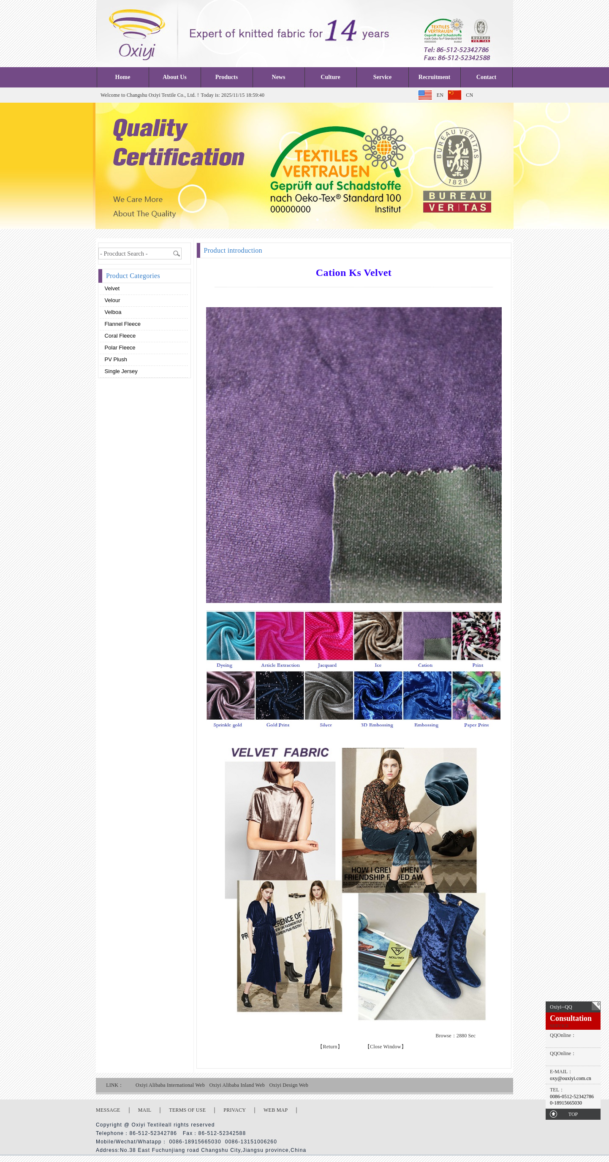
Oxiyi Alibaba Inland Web (237, 1085)
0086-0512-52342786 (572, 1096)
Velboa (112, 312)
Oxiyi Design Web (288, 1085)
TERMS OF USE (187, 1110)
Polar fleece (119, 347)
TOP (573, 1114)
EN (440, 95)
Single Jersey (120, 371)
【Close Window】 (385, 1047)
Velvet (111, 288)
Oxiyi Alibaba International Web (170, 1085)
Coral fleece (119, 336)
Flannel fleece (122, 324)
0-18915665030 (566, 1103)
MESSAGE (108, 1110)
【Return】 (330, 1047)
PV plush (115, 359)
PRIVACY (234, 1110)
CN (469, 95)
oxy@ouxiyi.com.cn (570, 1078)
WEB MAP (276, 1110)
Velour (111, 300)
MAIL (145, 1110)
